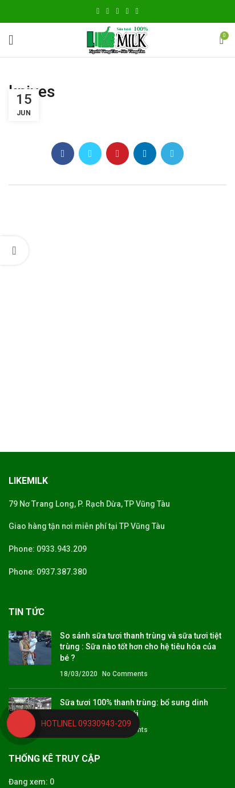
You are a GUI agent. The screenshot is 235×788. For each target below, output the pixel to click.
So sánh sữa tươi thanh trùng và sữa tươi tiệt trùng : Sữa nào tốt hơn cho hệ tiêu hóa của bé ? (140, 646)
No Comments (125, 674)
